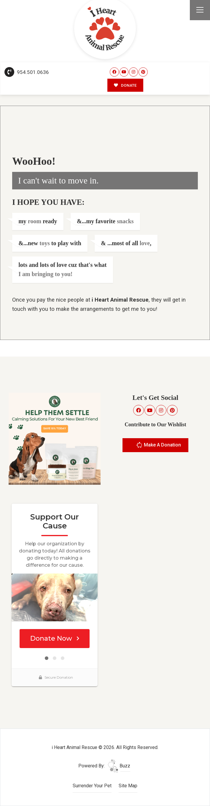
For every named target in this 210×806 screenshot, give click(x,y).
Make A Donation (158, 445)
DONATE (125, 85)
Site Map (128, 785)
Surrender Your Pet (92, 785)
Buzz (119, 766)
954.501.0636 (26, 72)
